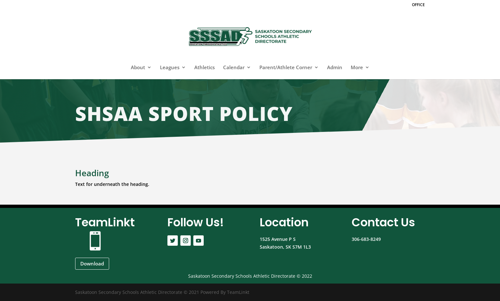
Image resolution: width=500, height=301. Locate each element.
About (138, 67)
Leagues (169, 67)
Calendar (233, 67)
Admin (334, 67)
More (357, 67)
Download (92, 263)
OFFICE (418, 5)
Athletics (204, 67)
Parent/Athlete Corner (285, 67)
